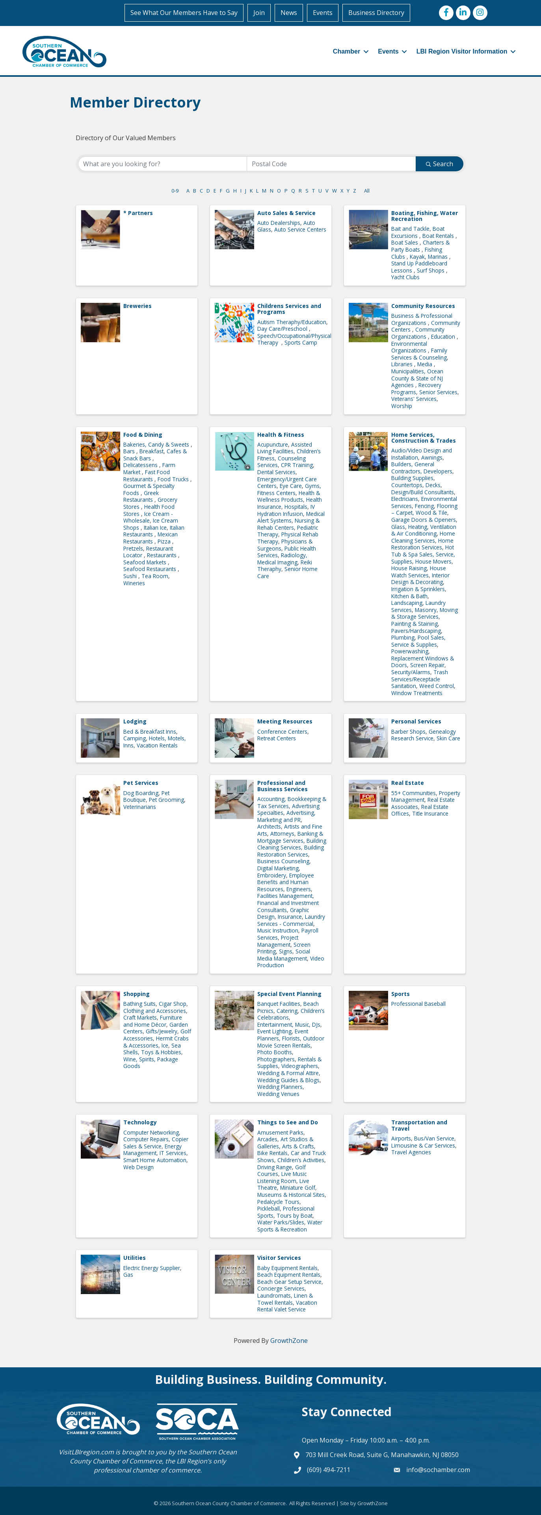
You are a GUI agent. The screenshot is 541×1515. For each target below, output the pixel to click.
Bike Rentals (272, 1153)
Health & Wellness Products (288, 496)
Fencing (424, 506)
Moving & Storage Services (424, 613)
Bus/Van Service (434, 1138)
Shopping (136, 994)
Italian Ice (155, 527)
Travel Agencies (411, 1152)
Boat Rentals (438, 235)
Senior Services (438, 392)
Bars (129, 451)
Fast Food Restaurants (146, 475)
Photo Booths (274, 1052)
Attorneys (282, 833)
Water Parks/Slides (280, 1222)
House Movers (433, 561)
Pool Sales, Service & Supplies (418, 641)
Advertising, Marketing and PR (286, 816)
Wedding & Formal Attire (288, 1073)
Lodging (135, 721)
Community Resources (423, 306)
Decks (433, 485)
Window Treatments (416, 693)
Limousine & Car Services (423, 1145)
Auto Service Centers (300, 229)
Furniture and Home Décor (152, 1021)
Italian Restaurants (153, 531)
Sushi (130, 576)
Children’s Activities (300, 1160)
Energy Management (152, 1149)
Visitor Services (279, 1257)
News (289, 12)
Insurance (290, 916)
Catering (287, 1010)
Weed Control (436, 686)
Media (425, 364)
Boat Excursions (417, 232)
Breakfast (151, 451)
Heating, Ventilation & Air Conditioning (423, 530)
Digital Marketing (278, 868)
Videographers (299, 1066)
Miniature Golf (297, 1187)
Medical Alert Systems (291, 517)
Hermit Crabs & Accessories (156, 1042)
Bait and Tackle (410, 228)
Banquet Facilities (278, 1003)
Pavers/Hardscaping (416, 630)
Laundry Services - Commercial (291, 920)
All (367, 190)
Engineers (298, 889)
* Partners (138, 213)
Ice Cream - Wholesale (148, 517)
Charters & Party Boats (420, 246)
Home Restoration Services (422, 544)
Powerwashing (409, 651)
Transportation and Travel (419, 1125)
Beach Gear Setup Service (289, 1281)
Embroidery (271, 875)
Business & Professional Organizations (421, 319)
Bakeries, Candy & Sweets (157, 444)
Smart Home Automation (154, 1160)
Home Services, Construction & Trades (423, 437)
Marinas (438, 256)
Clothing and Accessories (154, 1010)
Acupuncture (272, 444)
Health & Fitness (280, 434)
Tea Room (154, 576)
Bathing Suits (139, 1003)
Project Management (277, 941)
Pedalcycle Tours (278, 1201)
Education (444, 336)
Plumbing (403, 637)
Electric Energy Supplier (151, 1268)
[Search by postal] (331, 163)
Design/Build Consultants (422, 492)
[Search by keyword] (162, 163)
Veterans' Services (414, 398)
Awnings (431, 457)
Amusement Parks (280, 1132)
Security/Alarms (410, 672)
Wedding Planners (280, 1086)
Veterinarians (139, 806)
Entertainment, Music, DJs (288, 1024)
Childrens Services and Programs (289, 308)
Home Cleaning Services (423, 537)
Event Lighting (274, 1031)
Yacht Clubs (405, 277)
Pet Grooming (166, 799)
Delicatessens (141, 465)
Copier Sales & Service (155, 1142)
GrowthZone (289, 1340)
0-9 (174, 190)
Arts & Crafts (298, 1146)
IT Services (173, 1153)
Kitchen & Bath (409, 596)
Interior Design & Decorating (420, 578)
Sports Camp (300, 342)
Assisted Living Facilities (284, 448)
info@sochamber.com (438, 1469)
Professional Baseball (418, 1003)
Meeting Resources (284, 721)
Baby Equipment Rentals (287, 1268)
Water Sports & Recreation (289, 1225)
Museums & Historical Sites (291, 1194)
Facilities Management (284, 895)
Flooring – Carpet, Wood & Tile (424, 509)
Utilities (134, 1257)
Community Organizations (417, 333)
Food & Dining (142, 434)
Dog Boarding (140, 793)
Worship (401, 406)
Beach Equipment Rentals (288, 1274)
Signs (285, 951)
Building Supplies (412, 478)
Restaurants (162, 555)
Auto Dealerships (278, 222)
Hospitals (295, 506)
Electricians (404, 499)
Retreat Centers (276, 738)
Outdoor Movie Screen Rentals (290, 1042)
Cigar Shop (172, 1003)
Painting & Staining (414, 623)
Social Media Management (283, 955)
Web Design (138, 1167)
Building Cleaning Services (291, 844)
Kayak (417, 256)
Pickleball (268, 1208)
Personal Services (416, 721)
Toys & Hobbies (161, 1052)
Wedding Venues (278, 1094)
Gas (128, 1274)
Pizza (165, 541)
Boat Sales (405, 242)
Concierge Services (281, 1288)
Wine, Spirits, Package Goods (150, 1062)
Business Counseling (283, 861)
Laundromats (274, 1295)
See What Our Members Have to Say (184, 12)
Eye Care (291, 486)
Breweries (137, 306)
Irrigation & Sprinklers (418, 589)
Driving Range (274, 1167)
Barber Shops (408, 731)
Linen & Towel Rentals (285, 1299)
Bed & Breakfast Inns (149, 731)
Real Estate (407, 782)
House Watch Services (418, 571)
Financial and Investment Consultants (288, 906)
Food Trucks (174, 479)
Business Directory (377, 12)
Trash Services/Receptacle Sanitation (419, 679)
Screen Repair (427, 665)
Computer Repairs (146, 1139)
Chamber (346, 51)
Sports (400, 994)
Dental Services (276, 472)
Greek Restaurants (141, 496)
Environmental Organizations (409, 347)
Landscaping (406, 602)
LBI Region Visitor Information (462, 51)
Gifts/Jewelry (161, 1031)
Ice (165, 1045)
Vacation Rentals (157, 745)
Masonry (426, 610)
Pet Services (140, 782)
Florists (291, 1038)
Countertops (406, 485)
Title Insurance (430, 813)
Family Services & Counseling (419, 354)
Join (259, 12)
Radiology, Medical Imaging (282, 558)
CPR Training (297, 465)
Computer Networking (151, 1132)
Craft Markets (140, 1017)
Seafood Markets (145, 562)
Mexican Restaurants (150, 537)
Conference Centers (282, 731)
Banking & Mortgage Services (290, 837)
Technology (140, 1122)
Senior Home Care (287, 572)
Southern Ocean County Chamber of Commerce (153, 1456)
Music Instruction (277, 930)
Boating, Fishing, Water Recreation (424, 216)
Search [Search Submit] (439, 163)
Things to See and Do (287, 1122)
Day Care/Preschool (283, 328)
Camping (134, 738)
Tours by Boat (294, 1215)
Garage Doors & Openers (423, 519)
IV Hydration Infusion (286, 510)
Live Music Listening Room (282, 1177)
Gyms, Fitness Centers (289, 489)
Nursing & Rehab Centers (288, 524)
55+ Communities (413, 793)
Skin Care (448, 738)
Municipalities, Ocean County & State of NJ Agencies (417, 378)
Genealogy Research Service (423, 735)
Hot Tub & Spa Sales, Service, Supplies (423, 554)
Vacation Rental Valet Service (287, 1306)
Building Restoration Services (290, 851)
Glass (398, 526)
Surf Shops (431, 270)
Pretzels (133, 548)
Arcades (267, 1139)
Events (323, 12)
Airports (401, 1138)
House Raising (409, 568)
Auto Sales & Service (286, 213)
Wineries (134, 583)
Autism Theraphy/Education (291, 322)
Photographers (276, 1059)
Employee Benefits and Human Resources (285, 882)
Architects (269, 826)
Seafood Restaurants (150, 569)
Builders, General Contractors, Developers (421, 467)
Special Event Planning (289, 994)
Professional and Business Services (282, 785)
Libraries (402, 364)
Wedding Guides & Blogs (288, 1080)
